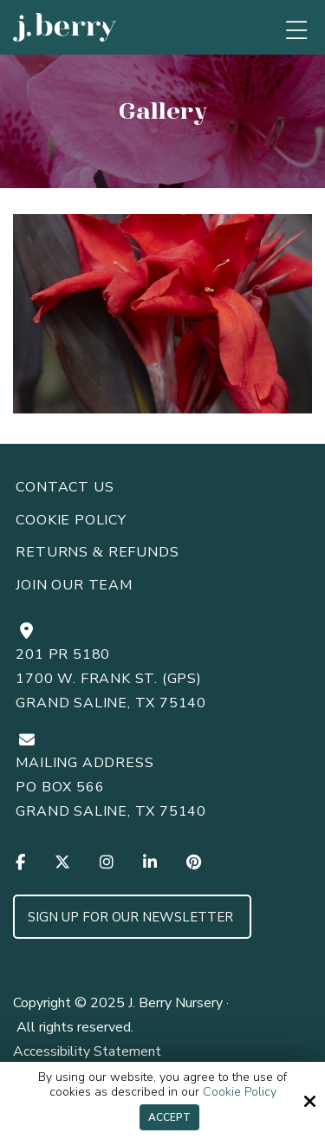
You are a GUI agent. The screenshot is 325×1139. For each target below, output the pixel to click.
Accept (169, 1117)
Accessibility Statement (87, 1051)
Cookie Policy (239, 1092)
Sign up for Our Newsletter (132, 917)
